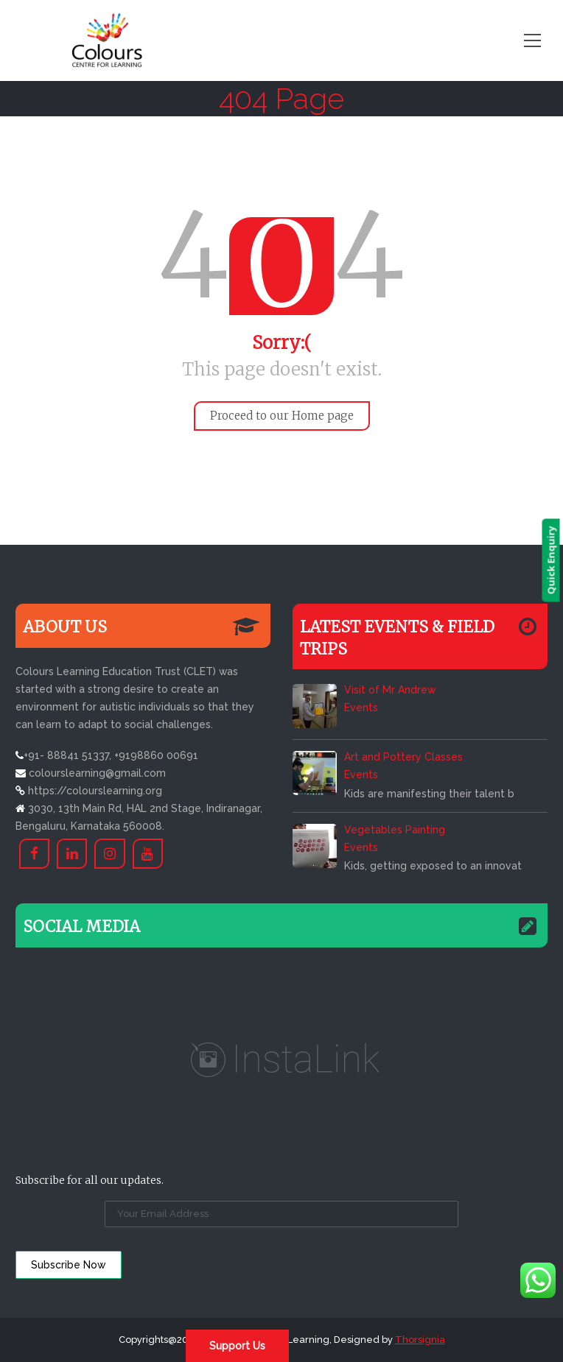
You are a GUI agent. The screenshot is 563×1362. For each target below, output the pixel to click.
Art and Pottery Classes (403, 757)
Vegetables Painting (394, 830)
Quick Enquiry (554, 560)
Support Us (237, 1346)
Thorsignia (420, 1339)
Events (361, 707)
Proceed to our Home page (282, 416)
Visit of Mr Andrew (390, 690)
